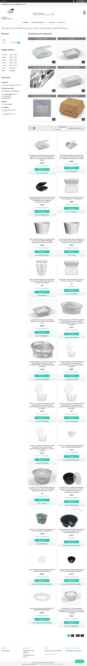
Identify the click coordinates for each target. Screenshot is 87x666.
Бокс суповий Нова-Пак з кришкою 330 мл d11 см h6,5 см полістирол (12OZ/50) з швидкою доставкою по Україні (71, 240)
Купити (43, 169)
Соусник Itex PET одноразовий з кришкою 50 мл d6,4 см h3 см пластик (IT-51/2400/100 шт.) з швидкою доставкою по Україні (71, 611)
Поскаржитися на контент (43, 664)
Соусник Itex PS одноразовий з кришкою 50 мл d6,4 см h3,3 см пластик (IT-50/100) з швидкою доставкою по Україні (42, 489)
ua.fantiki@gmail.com (10, 94)
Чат (79, 661)
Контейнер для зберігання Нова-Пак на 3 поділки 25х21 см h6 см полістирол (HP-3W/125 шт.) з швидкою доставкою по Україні (42, 158)
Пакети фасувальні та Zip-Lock (42, 96)
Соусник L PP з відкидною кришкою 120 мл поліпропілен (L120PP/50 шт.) (42, 530)
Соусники (72, 38)
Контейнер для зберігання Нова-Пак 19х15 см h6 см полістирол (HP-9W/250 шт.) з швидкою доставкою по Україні (71, 157)
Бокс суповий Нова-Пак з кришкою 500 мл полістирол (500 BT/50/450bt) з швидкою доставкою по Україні (42, 240)
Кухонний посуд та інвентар (25, 28)
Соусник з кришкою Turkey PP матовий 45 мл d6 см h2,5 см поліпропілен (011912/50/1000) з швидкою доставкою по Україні (42, 406)
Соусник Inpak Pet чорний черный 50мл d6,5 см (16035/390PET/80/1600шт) (71, 570)
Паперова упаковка (71, 96)
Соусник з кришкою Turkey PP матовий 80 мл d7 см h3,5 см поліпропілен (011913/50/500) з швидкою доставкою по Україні (71, 406)
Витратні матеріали (45, 28)
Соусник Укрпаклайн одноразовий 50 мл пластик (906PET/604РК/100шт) (71, 446)
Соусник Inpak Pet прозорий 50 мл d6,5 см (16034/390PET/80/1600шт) (42, 570)
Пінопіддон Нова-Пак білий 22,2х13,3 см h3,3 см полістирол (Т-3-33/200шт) (71, 280)
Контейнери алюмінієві (42, 67)
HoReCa (36, 28)
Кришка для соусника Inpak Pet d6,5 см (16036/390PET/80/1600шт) (42, 609)
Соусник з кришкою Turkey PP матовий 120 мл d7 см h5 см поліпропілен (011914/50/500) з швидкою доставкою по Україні (42, 448)
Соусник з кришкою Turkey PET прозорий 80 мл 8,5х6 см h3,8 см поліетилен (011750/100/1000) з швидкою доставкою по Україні (42, 364)
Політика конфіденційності (58, 664)
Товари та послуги (38, 22)
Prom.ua (52, 662)
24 (78, 635)
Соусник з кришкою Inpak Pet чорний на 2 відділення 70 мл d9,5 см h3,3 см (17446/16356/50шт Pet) (71, 531)
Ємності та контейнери (71, 67)
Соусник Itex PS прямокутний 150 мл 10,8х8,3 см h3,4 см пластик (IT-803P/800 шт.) (42, 321)
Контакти (61, 22)
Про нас (52, 22)
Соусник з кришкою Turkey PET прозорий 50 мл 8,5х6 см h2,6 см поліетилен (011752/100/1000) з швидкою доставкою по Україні (71, 322)
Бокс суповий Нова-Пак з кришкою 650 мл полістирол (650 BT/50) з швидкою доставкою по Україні (42, 281)
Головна (25, 22)
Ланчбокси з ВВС (42, 38)
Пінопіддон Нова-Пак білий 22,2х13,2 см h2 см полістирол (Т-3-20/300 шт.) (71, 198)
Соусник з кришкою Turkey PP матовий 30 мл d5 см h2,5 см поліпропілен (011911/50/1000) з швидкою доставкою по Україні (71, 364)
